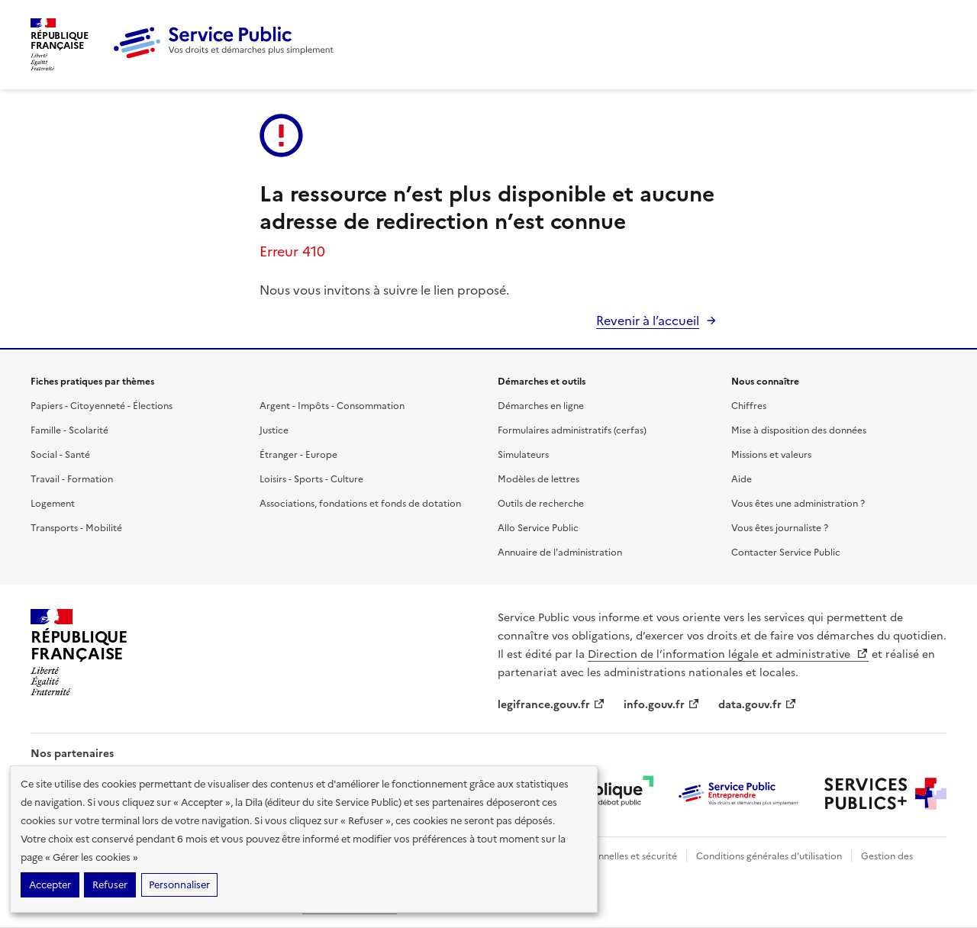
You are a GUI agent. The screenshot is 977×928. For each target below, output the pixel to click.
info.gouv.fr (662, 705)
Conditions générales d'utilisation (769, 856)
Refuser (109, 885)
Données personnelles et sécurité (604, 856)
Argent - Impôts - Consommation (332, 406)
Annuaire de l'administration (560, 552)
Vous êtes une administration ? (798, 504)
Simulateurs (523, 455)
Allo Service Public (538, 528)
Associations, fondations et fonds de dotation (360, 504)
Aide (741, 479)
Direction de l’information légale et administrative (728, 654)
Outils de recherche (541, 504)
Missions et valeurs (771, 455)
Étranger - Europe (298, 455)
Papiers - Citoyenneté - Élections (102, 406)
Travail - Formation (72, 479)
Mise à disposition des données (798, 430)
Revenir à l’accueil (647, 320)
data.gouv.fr (757, 705)
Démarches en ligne (541, 406)
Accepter (50, 885)
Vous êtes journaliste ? (779, 528)
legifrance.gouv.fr (551, 705)
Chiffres (748, 406)
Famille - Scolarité (69, 430)
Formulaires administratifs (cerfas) (572, 430)
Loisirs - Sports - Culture (311, 479)
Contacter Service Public (785, 552)
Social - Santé (60, 455)
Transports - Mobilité (76, 528)
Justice (274, 430)
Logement (53, 504)
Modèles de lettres (538, 479)
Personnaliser (179, 885)
